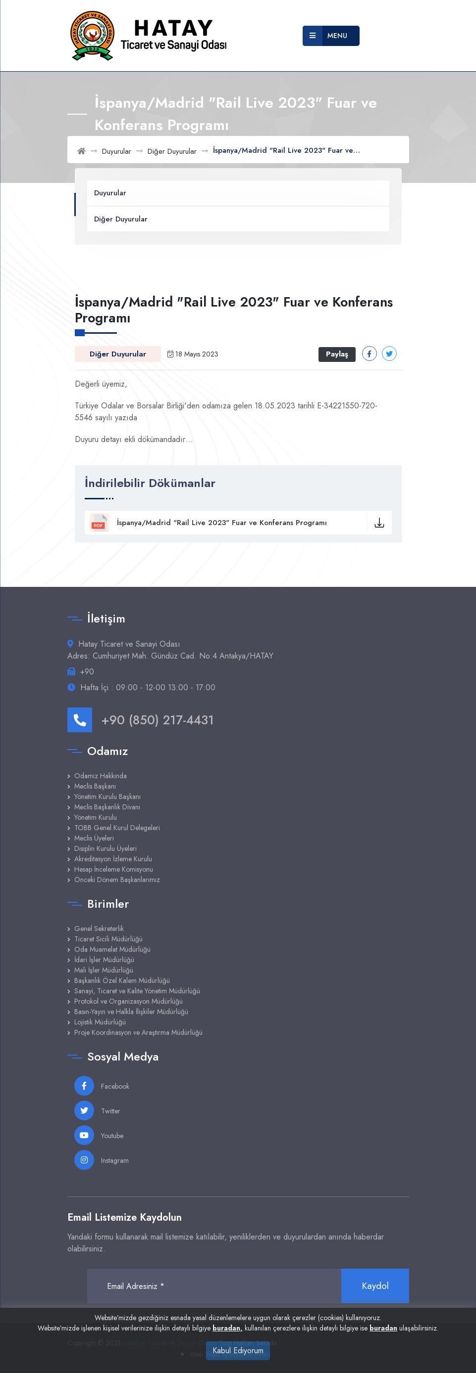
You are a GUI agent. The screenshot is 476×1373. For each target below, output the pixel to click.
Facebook (101, 1086)
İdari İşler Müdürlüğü (104, 960)
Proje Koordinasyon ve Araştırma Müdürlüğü (138, 1032)
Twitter (97, 1110)
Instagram (101, 1160)
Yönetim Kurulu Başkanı (107, 796)
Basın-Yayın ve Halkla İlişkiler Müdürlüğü (131, 1012)
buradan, (227, 1328)
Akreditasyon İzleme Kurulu (113, 859)
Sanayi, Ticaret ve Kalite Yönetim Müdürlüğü (137, 991)
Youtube (98, 1135)
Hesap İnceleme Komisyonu (113, 869)
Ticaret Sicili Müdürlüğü (108, 939)
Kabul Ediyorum (238, 1350)
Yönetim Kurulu (95, 817)
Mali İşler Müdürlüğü (103, 970)
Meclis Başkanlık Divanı (107, 807)
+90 (87, 671)
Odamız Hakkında (100, 776)
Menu (325, 36)
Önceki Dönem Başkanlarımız (117, 880)
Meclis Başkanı (95, 786)
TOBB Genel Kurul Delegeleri (117, 828)
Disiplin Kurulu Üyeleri (105, 848)
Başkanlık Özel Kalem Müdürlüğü (122, 980)
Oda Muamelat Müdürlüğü (112, 949)
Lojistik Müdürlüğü (100, 1022)
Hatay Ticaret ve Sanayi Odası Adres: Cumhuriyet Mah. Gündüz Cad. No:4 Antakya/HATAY (170, 650)
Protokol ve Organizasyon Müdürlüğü (128, 1001)
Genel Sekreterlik (99, 928)
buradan (383, 1328)
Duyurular (116, 151)
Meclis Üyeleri (94, 838)
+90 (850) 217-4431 (140, 720)
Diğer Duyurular (172, 151)
